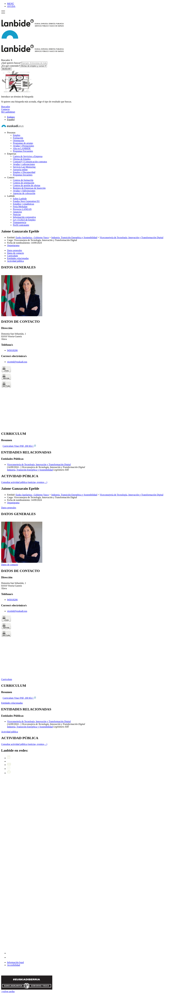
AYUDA (11, 6)
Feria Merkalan (20, 206)
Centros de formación (23, 180)
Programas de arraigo (23, 143)
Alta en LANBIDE (22, 148)
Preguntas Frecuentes (23, 151)
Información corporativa (24, 217)
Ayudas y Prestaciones (23, 146)
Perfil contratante (21, 225)
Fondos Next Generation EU (26, 201)
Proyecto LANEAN (22, 209)
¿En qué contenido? (24, 66)
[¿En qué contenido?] (33, 66)
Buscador (5, 60)
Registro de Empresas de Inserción (29, 188)
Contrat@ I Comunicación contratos (30, 161)
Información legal (15, 962)
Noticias (17, 214)
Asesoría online (20, 169)
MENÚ (10, 3)
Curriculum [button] (12, 255)
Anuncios (17, 212)
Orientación (18, 140)
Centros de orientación (23, 183)
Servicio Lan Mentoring (24, 167)
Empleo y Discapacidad (24, 172)
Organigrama (13, 245)
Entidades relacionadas (12, 703)
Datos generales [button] (14, 250)
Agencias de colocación (24, 193)
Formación (18, 138)
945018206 (12, 350)
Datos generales (8, 507)
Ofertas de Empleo (22, 159)
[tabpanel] (94, 291)
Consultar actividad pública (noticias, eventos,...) (24, 482)
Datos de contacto (9, 564)
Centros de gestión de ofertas (26, 185)
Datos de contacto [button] (15, 253)
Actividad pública (9, 731)
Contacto (5, 109)
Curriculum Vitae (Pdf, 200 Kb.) (19, 446)
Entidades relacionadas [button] (18, 258)
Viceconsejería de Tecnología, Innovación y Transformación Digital (131, 237)
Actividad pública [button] (15, 261)
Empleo (16, 135)
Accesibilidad (13, 965)
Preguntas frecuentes (22, 175)
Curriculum (6, 679)
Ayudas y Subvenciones (24, 190)
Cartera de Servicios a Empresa (27, 156)
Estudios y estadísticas (23, 204)
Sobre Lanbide (20, 198)
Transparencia (19, 222)
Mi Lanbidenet (8, 112)
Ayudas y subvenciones (24, 164)
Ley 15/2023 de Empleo (24, 219)
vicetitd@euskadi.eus (17, 362)
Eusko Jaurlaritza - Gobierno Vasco (32, 237)
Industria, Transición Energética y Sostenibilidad (74, 237)
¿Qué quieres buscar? (24, 63)
